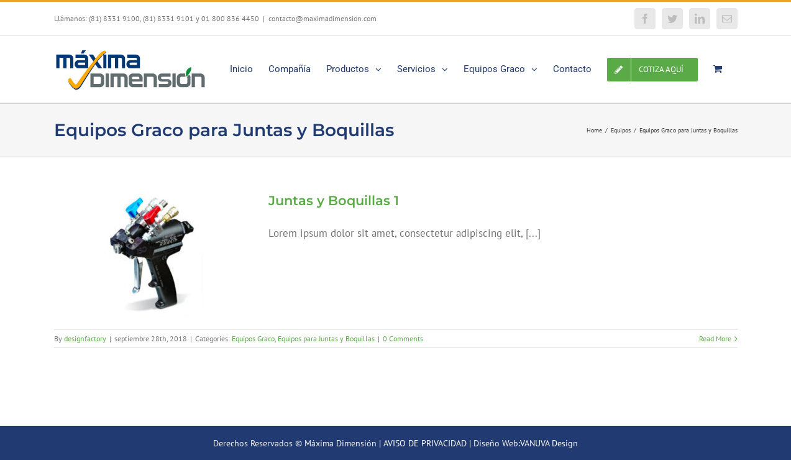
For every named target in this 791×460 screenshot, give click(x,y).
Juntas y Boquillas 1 (333, 200)
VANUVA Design (549, 443)
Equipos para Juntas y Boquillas (326, 338)
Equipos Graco (253, 338)
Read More (715, 338)
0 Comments (403, 338)
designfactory (85, 338)
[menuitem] (241, 68)
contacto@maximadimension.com (322, 18)
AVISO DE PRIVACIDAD (425, 443)
